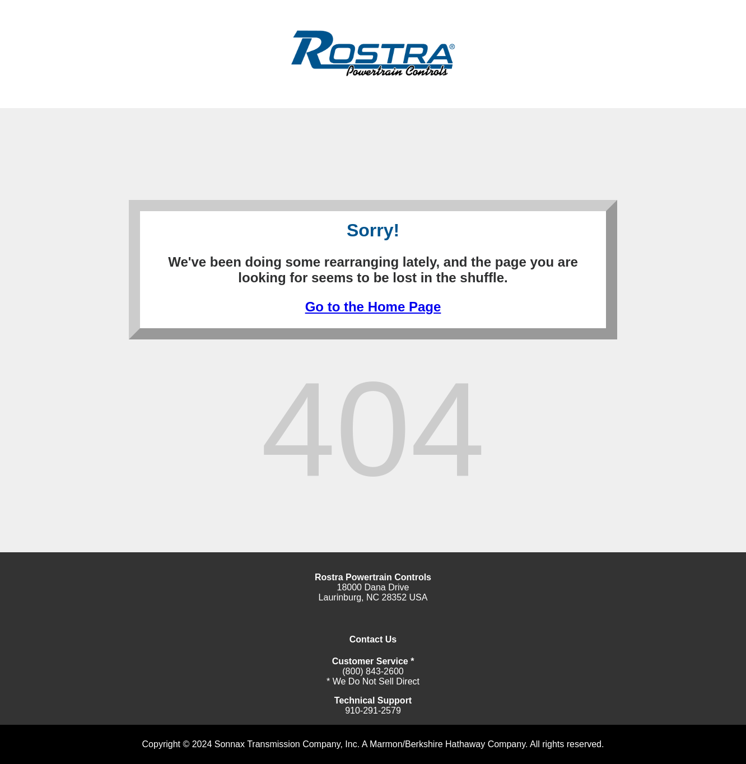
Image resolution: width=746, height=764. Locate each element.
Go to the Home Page (373, 306)
